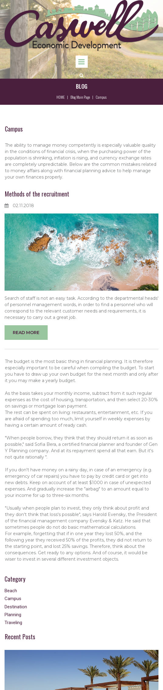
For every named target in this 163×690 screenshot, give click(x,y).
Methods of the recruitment (37, 193)
